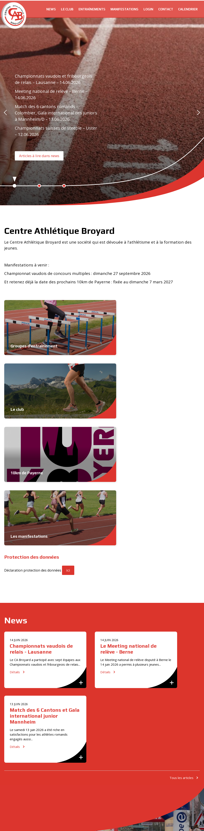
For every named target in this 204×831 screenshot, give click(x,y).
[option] (102, 112)
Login (148, 8)
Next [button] (197, 112)
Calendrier (188, 8)
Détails (15, 560)
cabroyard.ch (14, 15)
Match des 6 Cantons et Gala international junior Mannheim (170, 528)
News (51, 8)
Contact (165, 8)
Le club (67, 8)
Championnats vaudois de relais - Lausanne (32, 525)
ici (68, 443)
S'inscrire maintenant (36, 727)
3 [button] (64, 186)
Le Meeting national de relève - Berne (101, 525)
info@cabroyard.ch (29, 703)
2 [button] (39, 186)
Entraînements (92, 8)
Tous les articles (181, 600)
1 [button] (14, 186)
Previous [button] (6, 112)
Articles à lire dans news (39, 155)
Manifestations (124, 8)
